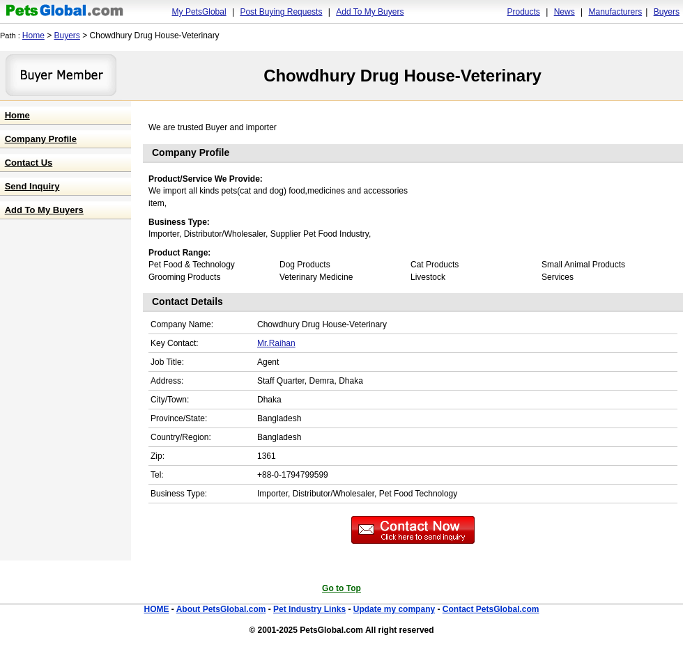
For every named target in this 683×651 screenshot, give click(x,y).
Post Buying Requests (281, 12)
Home (33, 35)
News (564, 12)
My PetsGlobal (199, 12)
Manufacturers (615, 12)
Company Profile (41, 139)
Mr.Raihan (276, 343)
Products (523, 12)
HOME (156, 609)
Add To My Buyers (370, 12)
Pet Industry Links (309, 609)
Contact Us (29, 162)
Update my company (394, 609)
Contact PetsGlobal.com (491, 609)
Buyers (667, 12)
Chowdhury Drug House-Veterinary (402, 75)
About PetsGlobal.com (221, 609)
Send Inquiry (32, 186)
